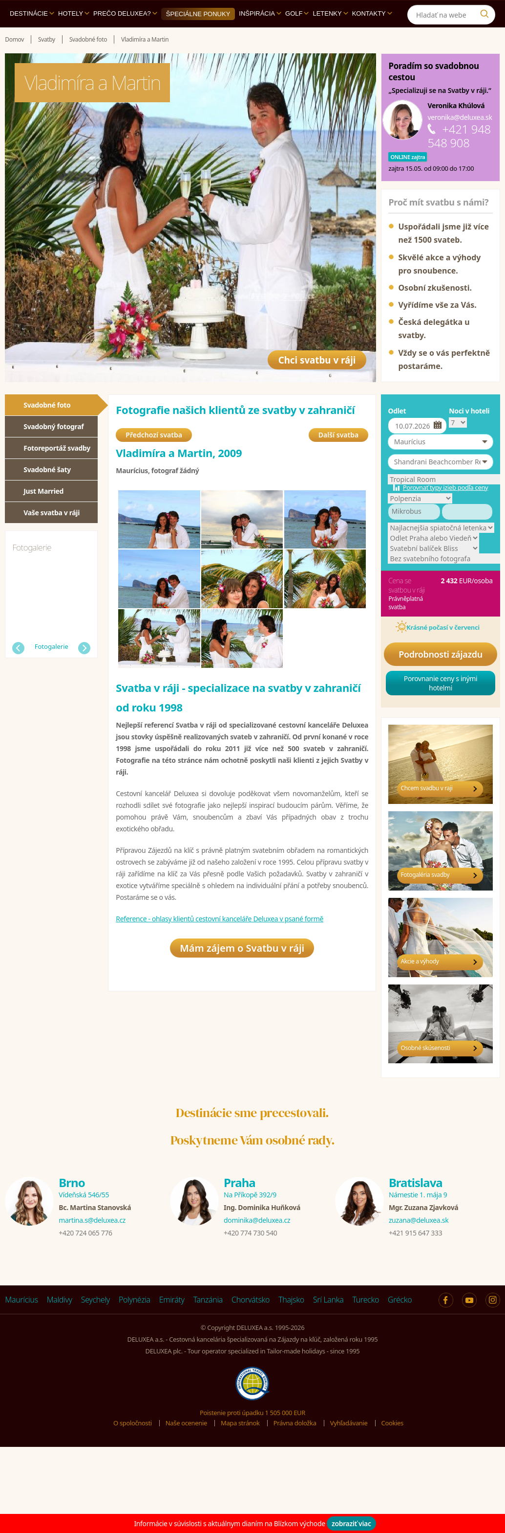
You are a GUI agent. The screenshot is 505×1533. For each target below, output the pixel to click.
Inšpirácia (260, 13)
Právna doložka (295, 1423)
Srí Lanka (328, 1299)
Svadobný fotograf (53, 426)
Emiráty (172, 1299)
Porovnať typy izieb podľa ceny (445, 487)
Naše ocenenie (186, 1423)
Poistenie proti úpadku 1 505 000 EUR (252, 1412)
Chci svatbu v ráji (313, 357)
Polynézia (134, 1299)
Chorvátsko (250, 1299)
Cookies (392, 1423)
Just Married (43, 491)
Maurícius (21, 1299)
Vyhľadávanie (349, 1423)
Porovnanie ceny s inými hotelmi (441, 683)
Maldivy (59, 1299)
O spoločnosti (132, 1423)
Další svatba (338, 435)
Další (84, 648)
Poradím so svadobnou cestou (433, 71)
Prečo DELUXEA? (125, 13)
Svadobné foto (46, 405)
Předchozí (18, 648)
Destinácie (32, 13)
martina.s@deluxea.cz (92, 1220)
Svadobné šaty (47, 469)
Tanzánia (208, 1299)
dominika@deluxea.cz (257, 1220)
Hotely (73, 13)
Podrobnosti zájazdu (441, 654)
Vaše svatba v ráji (51, 512)
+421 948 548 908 (458, 136)
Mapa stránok (240, 1423)
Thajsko (291, 1299)
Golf (297, 13)
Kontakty (372, 13)
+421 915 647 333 (415, 1232)
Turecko (366, 1299)
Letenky (330, 13)
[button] (440, 442)
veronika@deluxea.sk (459, 117)
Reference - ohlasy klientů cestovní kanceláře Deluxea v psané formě (219, 919)
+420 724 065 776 (85, 1232)
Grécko (400, 1299)
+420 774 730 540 (250, 1232)
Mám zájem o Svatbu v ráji (242, 950)
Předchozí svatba (154, 435)
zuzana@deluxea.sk (418, 1220)
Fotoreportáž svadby (56, 448)
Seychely (95, 1299)
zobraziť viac (351, 1523)
